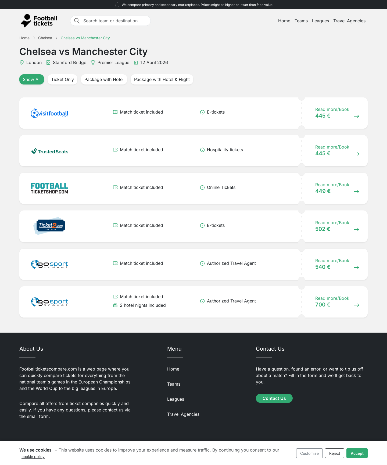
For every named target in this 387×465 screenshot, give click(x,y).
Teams (301, 20)
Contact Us (274, 398)
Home (284, 20)
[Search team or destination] (115, 21)
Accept (357, 453)
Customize (309, 453)
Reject (334, 453)
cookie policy (33, 456)
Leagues (320, 20)
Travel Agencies (349, 20)
